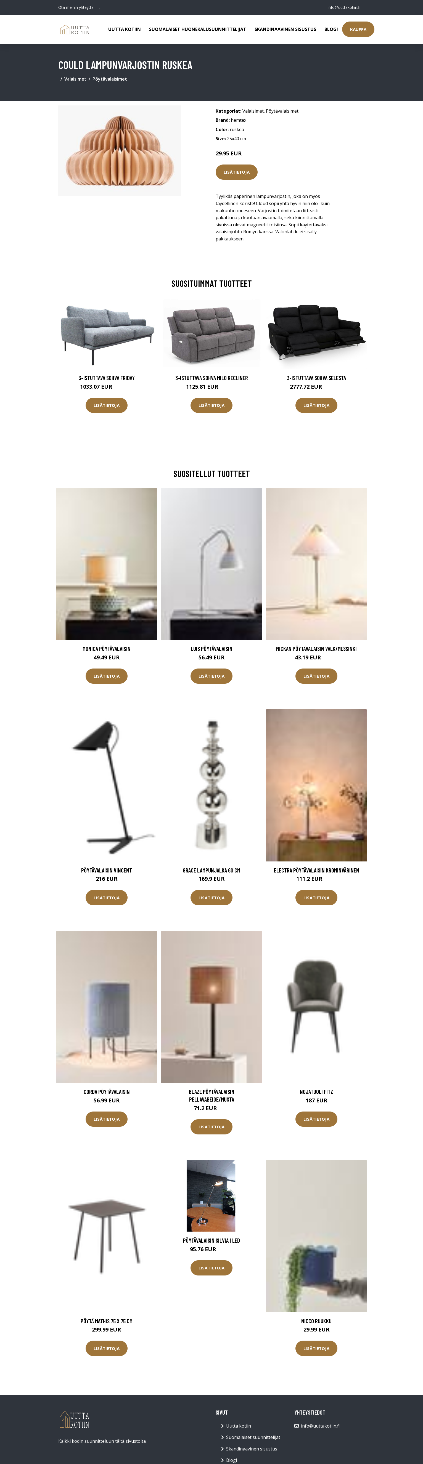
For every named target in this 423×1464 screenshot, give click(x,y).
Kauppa (358, 29)
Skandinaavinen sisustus (285, 29)
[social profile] (99, 7)
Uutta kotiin (124, 29)
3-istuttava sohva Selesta (316, 377)
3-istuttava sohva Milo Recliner (211, 377)
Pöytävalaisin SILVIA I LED (211, 1240)
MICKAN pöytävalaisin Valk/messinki (316, 648)
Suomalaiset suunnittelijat (253, 1437)
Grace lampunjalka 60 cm (211, 870)
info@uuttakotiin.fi (344, 7)
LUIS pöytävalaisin (211, 648)
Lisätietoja (237, 172)
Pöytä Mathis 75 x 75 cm (107, 1320)
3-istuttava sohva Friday (107, 377)
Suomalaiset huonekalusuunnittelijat (197, 29)
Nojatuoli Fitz (316, 1091)
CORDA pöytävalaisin (107, 1091)
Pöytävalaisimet (109, 79)
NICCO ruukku (316, 1320)
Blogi (331, 29)
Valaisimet (75, 79)
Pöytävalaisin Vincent (106, 870)
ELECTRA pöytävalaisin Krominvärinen (316, 870)
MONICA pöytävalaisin (107, 648)
